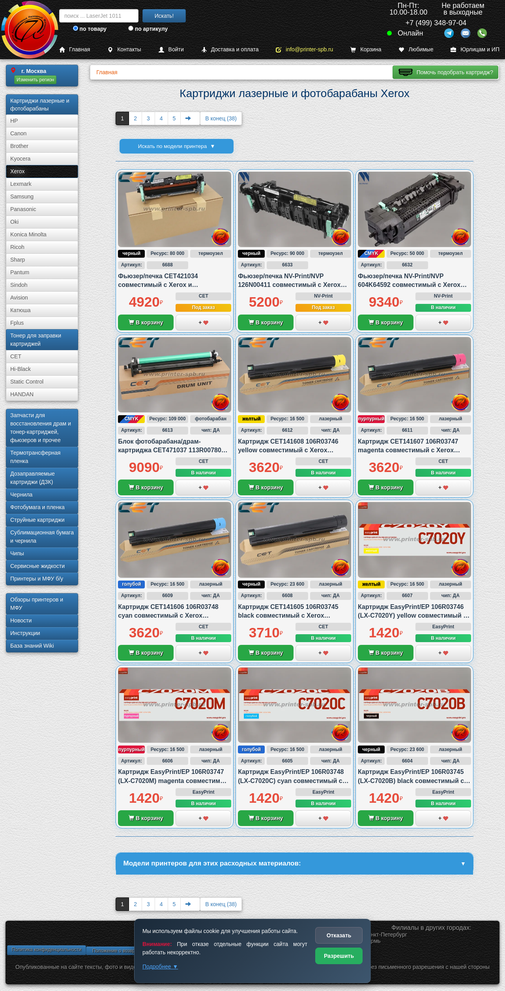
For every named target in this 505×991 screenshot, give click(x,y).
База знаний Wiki (32, 646)
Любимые (415, 49)
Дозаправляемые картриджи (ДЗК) (32, 477)
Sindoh (19, 285)
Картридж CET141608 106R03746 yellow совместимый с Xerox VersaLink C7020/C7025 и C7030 (288, 450)
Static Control (26, 381)
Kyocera (20, 158)
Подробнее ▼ (160, 966)
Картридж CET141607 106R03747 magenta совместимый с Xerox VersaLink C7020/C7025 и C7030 (408, 450)
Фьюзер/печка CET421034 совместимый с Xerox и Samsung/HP (158, 285)
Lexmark (21, 184)
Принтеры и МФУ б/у (36, 578)
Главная (74, 49)
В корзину (146, 322)
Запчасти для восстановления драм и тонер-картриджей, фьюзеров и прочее (40, 427)
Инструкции (25, 633)
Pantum (19, 272)
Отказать (339, 935)
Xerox (17, 171)
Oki (14, 222)
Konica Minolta (28, 234)
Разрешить (339, 956)
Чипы (17, 553)
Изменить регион (35, 79)
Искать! (164, 16)
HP (14, 121)
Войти (171, 49)
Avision (19, 297)
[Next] (190, 118)
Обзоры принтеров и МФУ (36, 603)
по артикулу (148, 29)
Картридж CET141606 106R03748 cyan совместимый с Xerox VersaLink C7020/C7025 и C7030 (168, 615)
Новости (21, 620)
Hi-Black (20, 369)
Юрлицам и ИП (475, 49)
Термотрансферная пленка (35, 457)
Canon (18, 133)
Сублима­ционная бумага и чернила (42, 536)
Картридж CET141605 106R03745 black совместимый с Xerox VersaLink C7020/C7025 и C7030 (288, 615)
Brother (19, 146)
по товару (90, 29)
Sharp (17, 260)
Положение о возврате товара (125, 952)
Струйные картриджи (37, 520)
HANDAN (22, 394)
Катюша (20, 310)
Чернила (21, 494)
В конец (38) (221, 118)
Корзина (365, 49)
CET (15, 356)
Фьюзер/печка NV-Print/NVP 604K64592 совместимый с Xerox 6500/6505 (409, 285)
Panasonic (23, 209)
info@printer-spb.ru (304, 49)
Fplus (17, 323)
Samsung (22, 196)
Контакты (124, 49)
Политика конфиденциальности (46, 951)
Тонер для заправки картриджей (35, 339)
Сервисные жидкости (37, 566)
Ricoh (17, 247)
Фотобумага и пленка (37, 507)
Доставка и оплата (230, 49)
